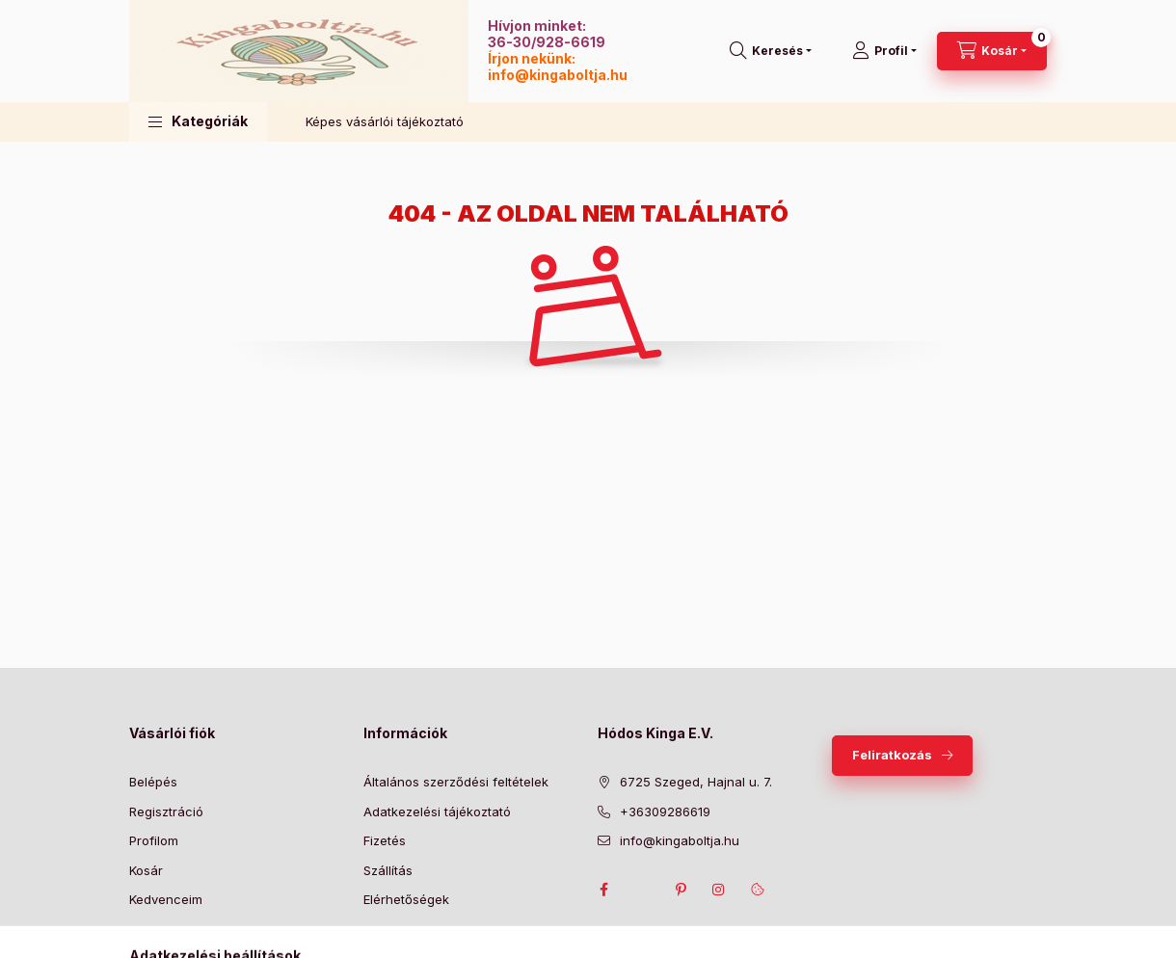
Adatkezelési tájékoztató (437, 811)
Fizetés (384, 840)
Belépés (153, 781)
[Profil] (884, 51)
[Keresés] (770, 51)
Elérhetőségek (406, 899)
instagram (719, 889)
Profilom (153, 840)
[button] (198, 122)
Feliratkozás (892, 754)
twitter (642, 889)
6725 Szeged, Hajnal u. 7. (696, 781)
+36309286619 (665, 811)
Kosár (146, 870)
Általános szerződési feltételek (455, 781)
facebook (603, 889)
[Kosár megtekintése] (992, 51)
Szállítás (388, 870)
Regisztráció (166, 811)
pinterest (680, 889)
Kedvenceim (165, 899)
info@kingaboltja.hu (558, 75)
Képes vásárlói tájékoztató (385, 121)
